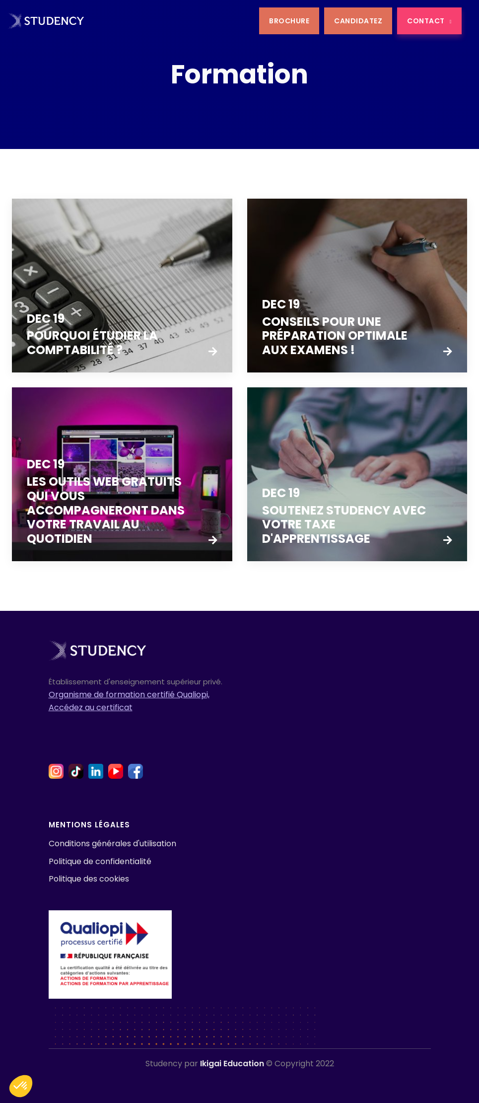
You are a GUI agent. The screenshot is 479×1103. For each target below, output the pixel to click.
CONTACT (429, 21)
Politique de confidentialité (100, 861)
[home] (45, 20)
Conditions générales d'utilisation (112, 843)
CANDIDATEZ (358, 21)
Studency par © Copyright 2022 (239, 1063)
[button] (21, 1086)
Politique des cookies (89, 878)
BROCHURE (289, 21)
